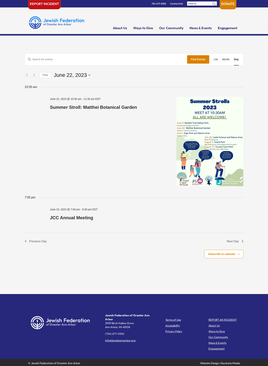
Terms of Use (173, 320)
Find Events (198, 59)
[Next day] (34, 75)
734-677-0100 (159, 3)
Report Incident (44, 4)
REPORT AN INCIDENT (222, 320)
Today (45, 75)
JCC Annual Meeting (71, 217)
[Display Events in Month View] (226, 59)
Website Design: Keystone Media (220, 363)
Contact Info (176, 3)
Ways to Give (143, 28)
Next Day (235, 241)
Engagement (227, 28)
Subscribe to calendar (221, 254)
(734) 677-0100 (114, 334)
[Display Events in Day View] (236, 59)
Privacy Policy (173, 331)
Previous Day (36, 241)
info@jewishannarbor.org (120, 340)
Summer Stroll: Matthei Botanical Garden (93, 107)
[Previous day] (27, 75)
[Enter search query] (202, 3)
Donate (228, 4)
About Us (120, 28)
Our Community (171, 28)
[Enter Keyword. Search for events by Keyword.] (106, 59)
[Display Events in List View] (216, 59)
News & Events (201, 28)
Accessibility (172, 325)
